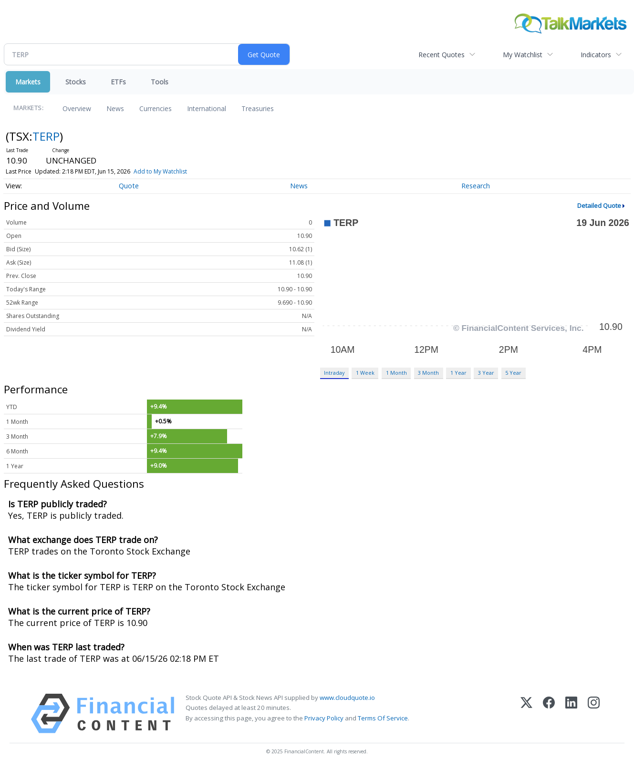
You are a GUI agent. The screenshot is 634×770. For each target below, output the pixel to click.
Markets (28, 81)
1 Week (365, 372)
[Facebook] (549, 713)
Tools (159, 81)
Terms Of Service (383, 718)
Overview (76, 108)
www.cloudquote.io (347, 697)
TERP (46, 136)
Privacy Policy (323, 718)
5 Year (513, 372)
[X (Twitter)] (526, 713)
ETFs (118, 81)
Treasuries (257, 108)
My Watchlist (522, 54)
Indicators (596, 54)
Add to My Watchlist (160, 171)
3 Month (428, 372)
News (115, 108)
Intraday (334, 372)
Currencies (155, 108)
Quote (129, 185)
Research (475, 185)
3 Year (486, 372)
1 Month (396, 372)
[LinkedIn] (571, 713)
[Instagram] (593, 713)
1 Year (458, 372)
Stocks (75, 81)
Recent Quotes (441, 54)
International (206, 108)
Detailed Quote (599, 205)
